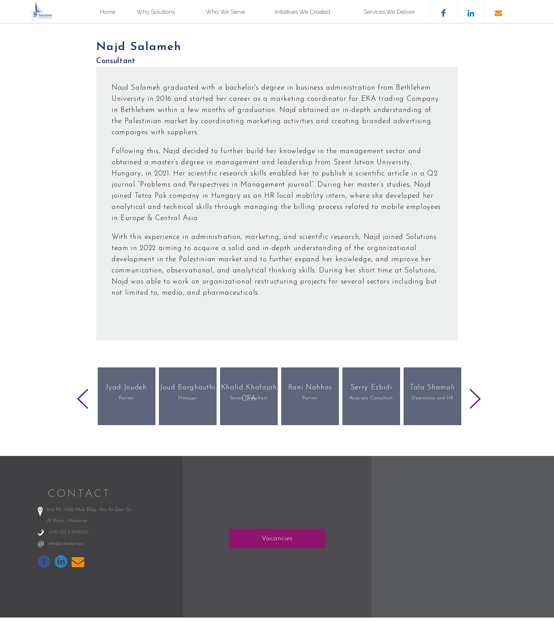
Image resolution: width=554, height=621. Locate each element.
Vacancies (277, 538)
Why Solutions (156, 11)
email (498, 11)
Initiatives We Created (302, 11)
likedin (470, 11)
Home (107, 11)
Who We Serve (225, 11)
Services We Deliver (389, 11)
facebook (443, 11)
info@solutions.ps (65, 543)
